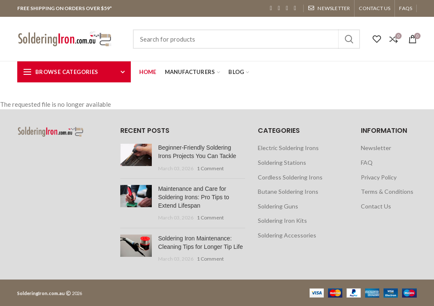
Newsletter (376, 147)
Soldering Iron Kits (282, 220)
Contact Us (376, 206)
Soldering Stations (282, 162)
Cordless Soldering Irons (290, 177)
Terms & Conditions (387, 191)
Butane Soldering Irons (288, 191)
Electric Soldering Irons (288, 147)
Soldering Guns (278, 206)
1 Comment (210, 168)
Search (348, 39)
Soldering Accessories (287, 235)
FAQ (367, 162)
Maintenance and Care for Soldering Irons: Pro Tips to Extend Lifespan (193, 196)
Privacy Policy (379, 177)
